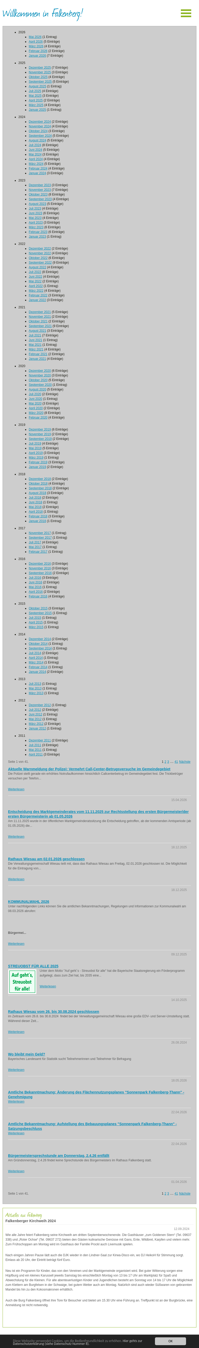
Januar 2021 (37, 359)
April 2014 (36, 658)
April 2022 (36, 286)
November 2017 (40, 533)
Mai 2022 (35, 281)
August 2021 (37, 331)
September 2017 (40, 537)
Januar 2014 (37, 672)
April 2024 (36, 159)
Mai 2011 (35, 750)
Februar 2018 (38, 516)
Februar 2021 (38, 354)
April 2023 (36, 222)
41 (176, 762)
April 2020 (36, 408)
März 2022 (36, 290)
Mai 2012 (35, 719)
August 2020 (37, 389)
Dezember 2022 (40, 248)
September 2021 (40, 326)
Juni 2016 (35, 582)
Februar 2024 (38, 168)
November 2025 (40, 72)
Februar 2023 (38, 232)
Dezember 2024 (40, 121)
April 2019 (36, 453)
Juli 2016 (35, 577)
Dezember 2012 (40, 705)
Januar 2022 (37, 300)
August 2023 (37, 204)
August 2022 (37, 267)
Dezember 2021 (40, 312)
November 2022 (40, 253)
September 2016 (40, 573)
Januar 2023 (37, 236)
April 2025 (36, 100)
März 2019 (36, 457)
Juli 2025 (35, 91)
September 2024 (40, 136)
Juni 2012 (35, 714)
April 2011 (36, 754)
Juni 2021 (35, 340)
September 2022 (40, 262)
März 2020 (36, 413)
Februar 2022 (38, 295)
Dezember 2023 (40, 185)
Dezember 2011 (40, 740)
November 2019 (40, 434)
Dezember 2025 (40, 67)
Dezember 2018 (40, 479)
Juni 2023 (35, 213)
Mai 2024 (35, 154)
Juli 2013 (35, 684)
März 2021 (36, 349)
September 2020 (40, 385)
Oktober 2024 (38, 131)
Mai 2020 (35, 403)
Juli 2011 (35, 745)
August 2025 (37, 86)
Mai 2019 (35, 448)
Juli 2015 (35, 618)
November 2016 (40, 568)
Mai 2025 (35, 95)
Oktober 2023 (38, 194)
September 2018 (40, 488)
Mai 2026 (35, 37)
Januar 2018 (37, 521)
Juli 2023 (35, 208)
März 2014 (36, 662)
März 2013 (36, 693)
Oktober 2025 (38, 77)
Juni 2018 (35, 502)
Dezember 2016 (40, 563)
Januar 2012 (37, 728)
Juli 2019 (35, 443)
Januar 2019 (37, 467)
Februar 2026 (38, 51)
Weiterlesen (16, 789)
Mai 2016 (35, 587)
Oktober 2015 (38, 608)
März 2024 (36, 164)
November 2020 (40, 375)
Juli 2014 (35, 653)
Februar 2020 (38, 417)
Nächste (184, 762)
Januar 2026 (37, 55)
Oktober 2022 (38, 258)
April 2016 (36, 592)
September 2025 (40, 81)
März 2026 (36, 46)
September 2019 (40, 439)
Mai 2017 (35, 547)
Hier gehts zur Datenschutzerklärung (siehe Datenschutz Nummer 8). (78, 1342)
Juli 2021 (35, 335)
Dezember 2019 (40, 429)
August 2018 (37, 493)
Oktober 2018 (38, 483)
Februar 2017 (38, 551)
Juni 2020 (35, 399)
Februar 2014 (38, 667)
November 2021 (40, 316)
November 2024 (40, 126)
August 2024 (37, 140)
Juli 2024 (35, 145)
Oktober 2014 (38, 644)
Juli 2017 (35, 542)
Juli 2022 (35, 272)
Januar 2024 (37, 173)
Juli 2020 (35, 394)
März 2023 (36, 227)
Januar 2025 (37, 110)
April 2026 (36, 41)
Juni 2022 (35, 276)
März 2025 (36, 105)
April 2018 (36, 511)
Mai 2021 (35, 345)
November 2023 (40, 190)
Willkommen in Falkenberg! (43, 12)
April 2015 (36, 622)
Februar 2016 (38, 596)
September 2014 (40, 648)
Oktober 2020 (38, 380)
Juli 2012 (35, 710)
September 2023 (40, 199)
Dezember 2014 (40, 639)
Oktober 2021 (38, 321)
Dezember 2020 (40, 371)
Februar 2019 (38, 462)
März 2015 (36, 627)
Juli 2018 (35, 497)
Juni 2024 (35, 150)
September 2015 (40, 613)
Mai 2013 (35, 688)
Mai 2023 (35, 218)
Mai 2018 (35, 507)
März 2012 (36, 724)
